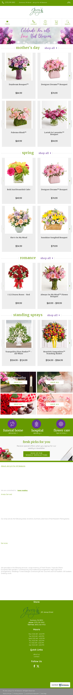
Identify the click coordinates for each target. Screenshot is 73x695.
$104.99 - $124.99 (18, 360)
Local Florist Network (32, 693)
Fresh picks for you (36, 444)
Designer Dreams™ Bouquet (54, 84)
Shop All (50, 48)
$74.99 (54, 93)
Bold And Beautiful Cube (18, 189)
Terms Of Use (7, 693)
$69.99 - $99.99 (54, 303)
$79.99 (54, 246)
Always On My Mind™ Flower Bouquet (54, 295)
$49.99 (18, 198)
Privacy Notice (18, 693)
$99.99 (18, 303)
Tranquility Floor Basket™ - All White (19, 353)
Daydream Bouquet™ (19, 84)
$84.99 (18, 93)
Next (70, 75)
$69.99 (18, 141)
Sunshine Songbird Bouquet (54, 237)
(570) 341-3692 (10, 2)
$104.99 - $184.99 (54, 360)
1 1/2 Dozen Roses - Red (19, 294)
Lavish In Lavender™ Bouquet (54, 133)
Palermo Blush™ (18, 132)
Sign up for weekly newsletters (36, 454)
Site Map (43, 693)
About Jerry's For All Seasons (13, 466)
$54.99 (18, 246)
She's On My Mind (18, 237)
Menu (7, 24)
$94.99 (54, 141)
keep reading (22, 490)
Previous (3, 75)
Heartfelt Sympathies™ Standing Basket (54, 353)
